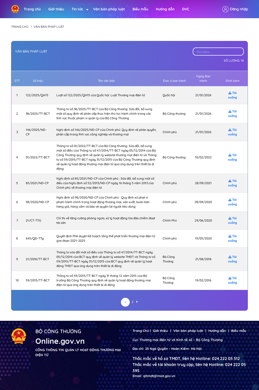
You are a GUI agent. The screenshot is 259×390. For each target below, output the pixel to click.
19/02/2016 (203, 280)
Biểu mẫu (140, 9)
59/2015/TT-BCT (38, 280)
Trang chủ (32, 9)
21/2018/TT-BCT (37, 259)
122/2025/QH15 (37, 95)
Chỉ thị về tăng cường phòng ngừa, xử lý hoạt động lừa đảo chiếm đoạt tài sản (105, 220)
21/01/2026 (203, 95)
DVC (185, 9)
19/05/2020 (203, 238)
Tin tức (78, 9)
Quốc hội (169, 95)
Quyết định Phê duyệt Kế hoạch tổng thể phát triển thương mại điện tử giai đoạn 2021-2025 (105, 238)
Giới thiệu (56, 9)
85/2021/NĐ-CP (37, 183)
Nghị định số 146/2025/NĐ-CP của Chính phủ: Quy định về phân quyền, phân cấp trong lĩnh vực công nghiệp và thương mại (106, 132)
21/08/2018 (203, 259)
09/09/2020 (203, 202)
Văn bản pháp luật (109, 9)
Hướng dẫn (165, 9)
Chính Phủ (170, 220)
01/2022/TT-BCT (38, 157)
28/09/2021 (203, 183)
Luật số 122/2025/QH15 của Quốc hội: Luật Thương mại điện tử (100, 95)
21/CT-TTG (33, 220)
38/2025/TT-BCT (38, 113)
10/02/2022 (203, 157)
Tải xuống (232, 95)
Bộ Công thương (174, 113)
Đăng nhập (239, 9)
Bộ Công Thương (169, 259)
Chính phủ (170, 132)
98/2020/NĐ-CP (37, 202)
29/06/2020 (203, 220)
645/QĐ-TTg (35, 238)
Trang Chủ (141, 331)
